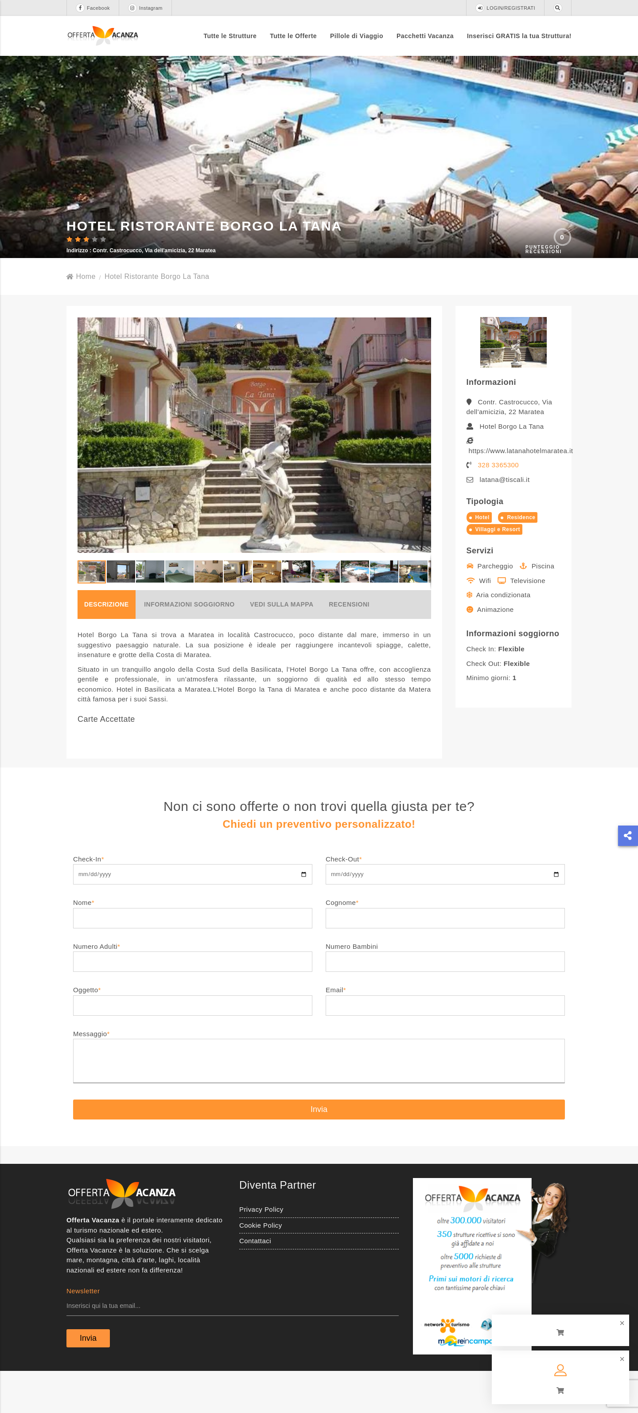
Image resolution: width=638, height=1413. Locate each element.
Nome (192, 951)
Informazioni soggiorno (189, 646)
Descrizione (106, 646)
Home (81, 318)
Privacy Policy (261, 1251)
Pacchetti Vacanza (425, 35)
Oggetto (192, 1039)
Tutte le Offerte (293, 35)
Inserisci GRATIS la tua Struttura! (519, 35)
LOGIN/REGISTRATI (505, 8)
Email (445, 1039)
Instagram (145, 8)
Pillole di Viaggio (356, 35)
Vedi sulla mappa (281, 646)
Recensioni (349, 646)
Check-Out (445, 908)
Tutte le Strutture (230, 35)
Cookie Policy (260, 1267)
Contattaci (255, 1282)
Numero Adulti (192, 995)
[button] (423, 477)
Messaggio (319, 1099)
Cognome (445, 951)
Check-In (192, 908)
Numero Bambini (445, 995)
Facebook (93, 8)
